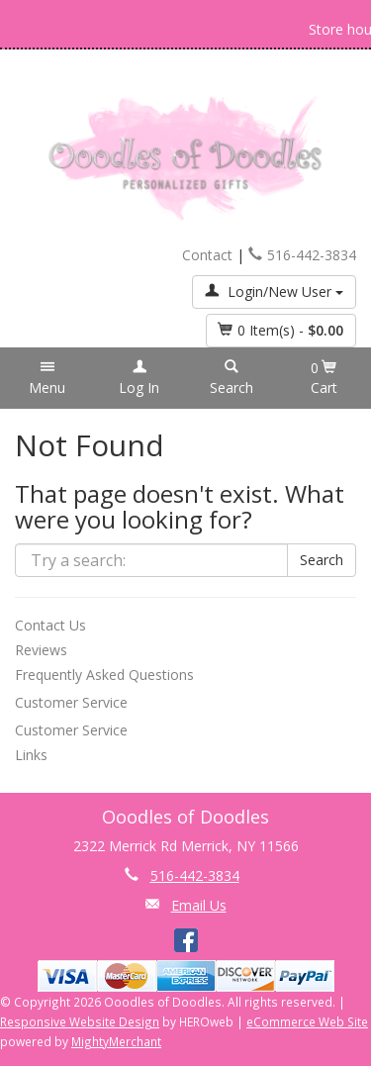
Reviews (41, 649)
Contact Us (50, 625)
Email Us (199, 905)
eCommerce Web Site (307, 1021)
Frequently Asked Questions (104, 674)
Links (31, 754)
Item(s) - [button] (281, 330)
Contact (207, 254)
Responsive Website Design (79, 1021)
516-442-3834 (302, 254)
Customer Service (71, 702)
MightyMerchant (116, 1041)
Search (321, 559)
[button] (47, 378)
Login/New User (274, 291)
